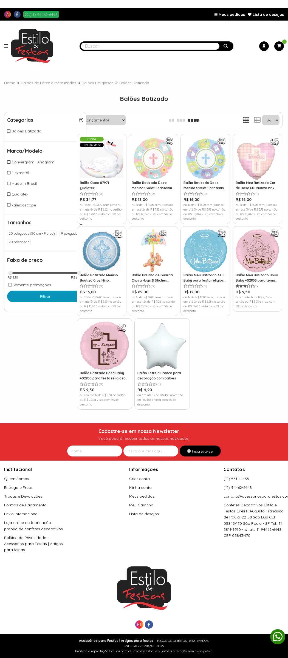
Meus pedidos (229, 14)
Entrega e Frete (18, 481)
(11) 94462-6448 (238, 481)
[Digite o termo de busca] (150, 46)
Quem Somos (16, 472)
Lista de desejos (266, 14)
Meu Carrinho (141, 499)
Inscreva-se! (200, 445)
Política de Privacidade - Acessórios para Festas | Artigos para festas (33, 537)
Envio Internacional (21, 507)
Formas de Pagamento (25, 499)
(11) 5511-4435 (236, 472)
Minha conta (140, 481)
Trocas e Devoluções (23, 490)
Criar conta (139, 472)
